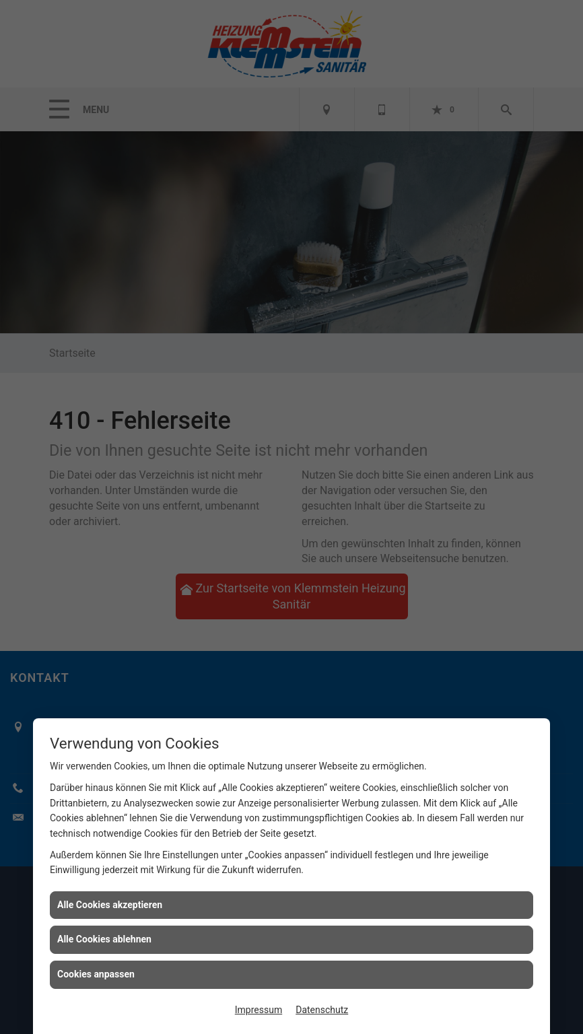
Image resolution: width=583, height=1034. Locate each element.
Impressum (258, 1009)
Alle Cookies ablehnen (104, 939)
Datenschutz (322, 1009)
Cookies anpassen (96, 974)
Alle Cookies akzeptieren (109, 904)
